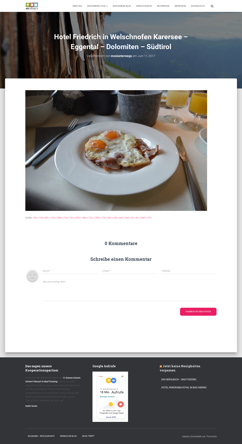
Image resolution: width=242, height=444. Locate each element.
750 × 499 (74, 217)
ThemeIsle (211, 436)
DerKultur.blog (144, 6)
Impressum (180, 6)
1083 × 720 (62, 217)
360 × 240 (112, 217)
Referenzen (163, 6)
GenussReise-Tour (97, 6)
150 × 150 (38, 217)
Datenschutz (198, 6)
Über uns (77, 6)
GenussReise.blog (122, 6)
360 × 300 (124, 217)
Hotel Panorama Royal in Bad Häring (184, 387)
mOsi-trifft (88, 436)
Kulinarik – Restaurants (41, 436)
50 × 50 (134, 217)
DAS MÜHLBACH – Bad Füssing (178, 379)
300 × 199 (49, 217)
